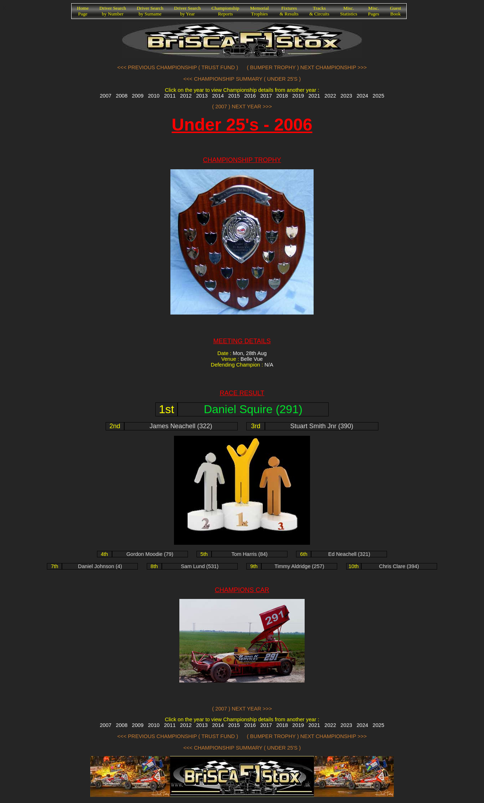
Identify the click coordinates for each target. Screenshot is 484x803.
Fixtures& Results (289, 10)
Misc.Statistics (348, 10)
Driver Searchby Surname (150, 10)
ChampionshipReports (225, 10)
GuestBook (395, 10)
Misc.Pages (373, 10)
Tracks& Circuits (319, 10)
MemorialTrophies (259, 10)
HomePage (83, 10)
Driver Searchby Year (187, 10)
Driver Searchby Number (113, 10)
